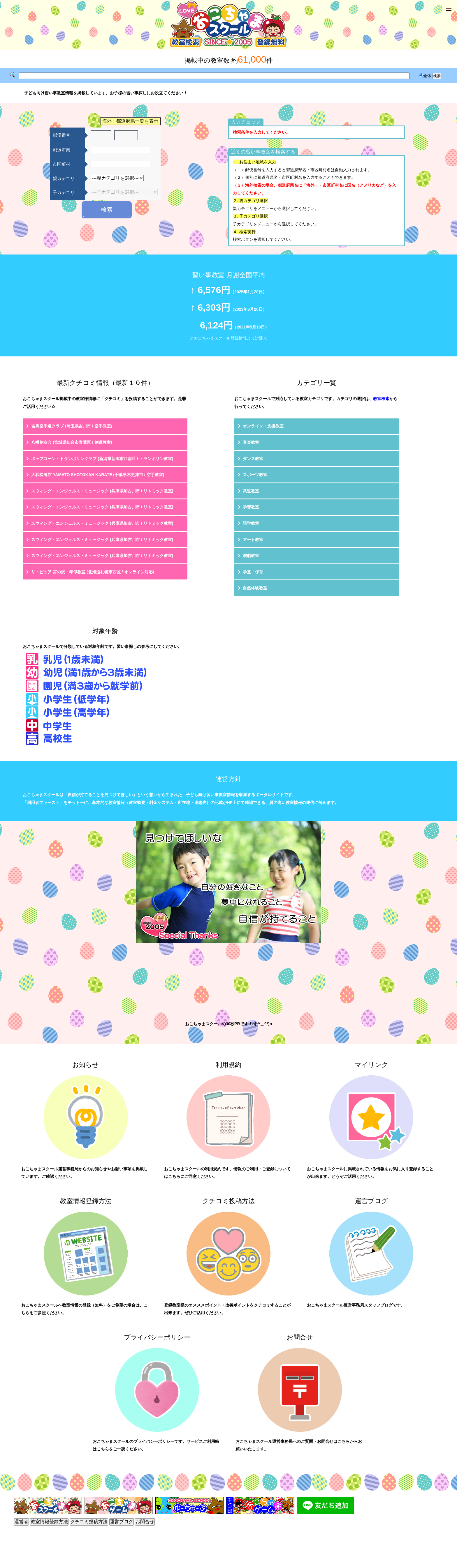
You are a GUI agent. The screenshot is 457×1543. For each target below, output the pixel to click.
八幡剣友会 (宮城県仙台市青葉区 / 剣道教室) (71, 442)
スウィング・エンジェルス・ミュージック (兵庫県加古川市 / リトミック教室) (102, 491)
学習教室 (251, 507)
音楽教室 (251, 442)
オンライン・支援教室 (263, 426)
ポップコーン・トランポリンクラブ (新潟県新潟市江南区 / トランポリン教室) (102, 458)
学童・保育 (253, 572)
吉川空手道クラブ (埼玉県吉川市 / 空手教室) (71, 426)
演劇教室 (251, 555)
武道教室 (251, 491)
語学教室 (251, 523)
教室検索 (381, 398)
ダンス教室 (253, 458)
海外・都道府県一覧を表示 (130, 121)
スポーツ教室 (255, 474)
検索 (107, 209)
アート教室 (253, 539)
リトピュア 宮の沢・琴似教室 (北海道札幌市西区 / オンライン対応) (92, 572)
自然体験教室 (255, 588)
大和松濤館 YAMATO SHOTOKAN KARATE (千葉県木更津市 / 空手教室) (97, 474)
